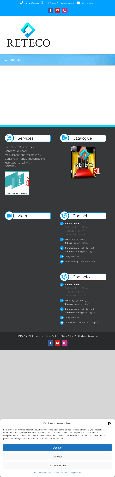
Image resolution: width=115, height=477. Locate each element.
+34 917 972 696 (76, 243)
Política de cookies (42, 473)
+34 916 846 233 (32, 3)
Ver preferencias (57, 465)
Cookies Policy (81, 336)
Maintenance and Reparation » (23, 154)
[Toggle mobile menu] (108, 21)
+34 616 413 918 (51, 3)
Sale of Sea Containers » (19, 147)
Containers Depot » (16, 151)
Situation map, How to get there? (81, 261)
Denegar (57, 456)
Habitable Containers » (18, 162)
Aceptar (57, 447)
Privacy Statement (61, 473)
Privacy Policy (67, 336)
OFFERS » (11, 166)
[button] (110, 423)
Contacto (93, 336)
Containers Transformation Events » (26, 158)
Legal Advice (52, 336)
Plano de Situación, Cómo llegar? (81, 322)
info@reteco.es (88, 3)
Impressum (76, 473)
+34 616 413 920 (67, 3)
